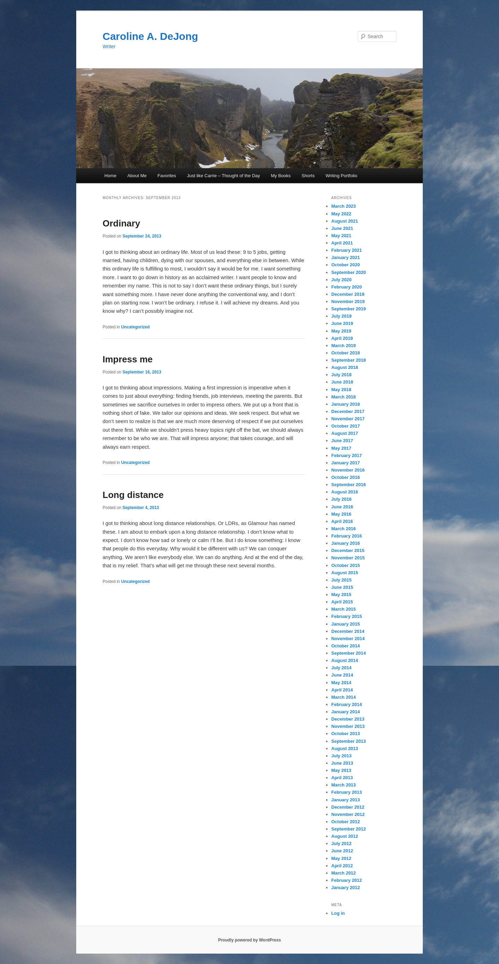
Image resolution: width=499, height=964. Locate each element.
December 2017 (347, 411)
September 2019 (348, 308)
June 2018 (342, 382)
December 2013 (347, 719)
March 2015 (343, 609)
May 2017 (341, 448)
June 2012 (342, 850)
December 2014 (347, 631)
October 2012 (345, 821)
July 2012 (341, 843)
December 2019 (347, 294)
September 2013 (348, 741)
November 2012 (348, 814)
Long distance (133, 495)
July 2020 (341, 279)
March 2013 (343, 784)
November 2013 (348, 726)
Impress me (128, 359)
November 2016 (348, 470)
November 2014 (348, 638)
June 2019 (342, 323)
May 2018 (341, 389)
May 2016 (341, 514)
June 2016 (342, 506)
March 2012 (343, 873)
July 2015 (341, 580)
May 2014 (341, 682)
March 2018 (343, 396)
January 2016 (345, 543)
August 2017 (344, 433)
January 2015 (345, 624)
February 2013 (346, 792)
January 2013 (345, 799)
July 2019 (341, 316)
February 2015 (346, 616)
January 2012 (345, 887)
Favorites (167, 175)
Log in (338, 913)
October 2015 (345, 565)
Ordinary (121, 223)
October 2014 (345, 645)
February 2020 (346, 287)
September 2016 (348, 484)
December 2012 (347, 807)
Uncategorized (135, 327)
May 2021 (341, 235)
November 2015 (348, 557)
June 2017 (342, 440)
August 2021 (344, 221)
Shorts (308, 175)
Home (110, 175)
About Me (137, 175)
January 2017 (345, 462)
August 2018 (344, 367)
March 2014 (343, 697)
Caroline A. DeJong (150, 36)
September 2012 (348, 829)
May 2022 (341, 213)
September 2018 (348, 360)
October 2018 (345, 352)
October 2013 (345, 733)
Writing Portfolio (341, 175)
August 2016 (344, 491)
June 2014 (342, 675)
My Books (281, 175)
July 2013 (341, 755)
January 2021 (345, 257)
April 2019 (342, 338)
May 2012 (341, 858)
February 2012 (346, 880)
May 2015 (341, 594)
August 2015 (344, 572)
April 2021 (342, 243)
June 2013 (342, 763)
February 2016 (346, 536)
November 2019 (348, 301)
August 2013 (344, 748)
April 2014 (342, 689)
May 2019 (341, 331)
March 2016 (343, 528)
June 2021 (342, 228)
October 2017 (345, 426)
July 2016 (341, 499)
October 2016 (345, 477)
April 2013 (342, 777)
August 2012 (344, 836)
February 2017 (346, 455)
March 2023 (343, 206)
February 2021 (346, 250)
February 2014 (346, 704)
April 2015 (342, 601)
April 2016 (342, 521)
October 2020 (345, 264)
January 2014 (345, 711)
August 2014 (344, 660)
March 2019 (343, 345)
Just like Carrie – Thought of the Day (223, 175)
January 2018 (345, 404)
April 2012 (342, 865)
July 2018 (341, 374)
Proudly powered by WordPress (249, 940)
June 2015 (342, 587)
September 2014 (348, 653)
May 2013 (341, 770)
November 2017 (348, 418)
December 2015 (347, 550)
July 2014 (341, 667)
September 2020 (348, 272)
